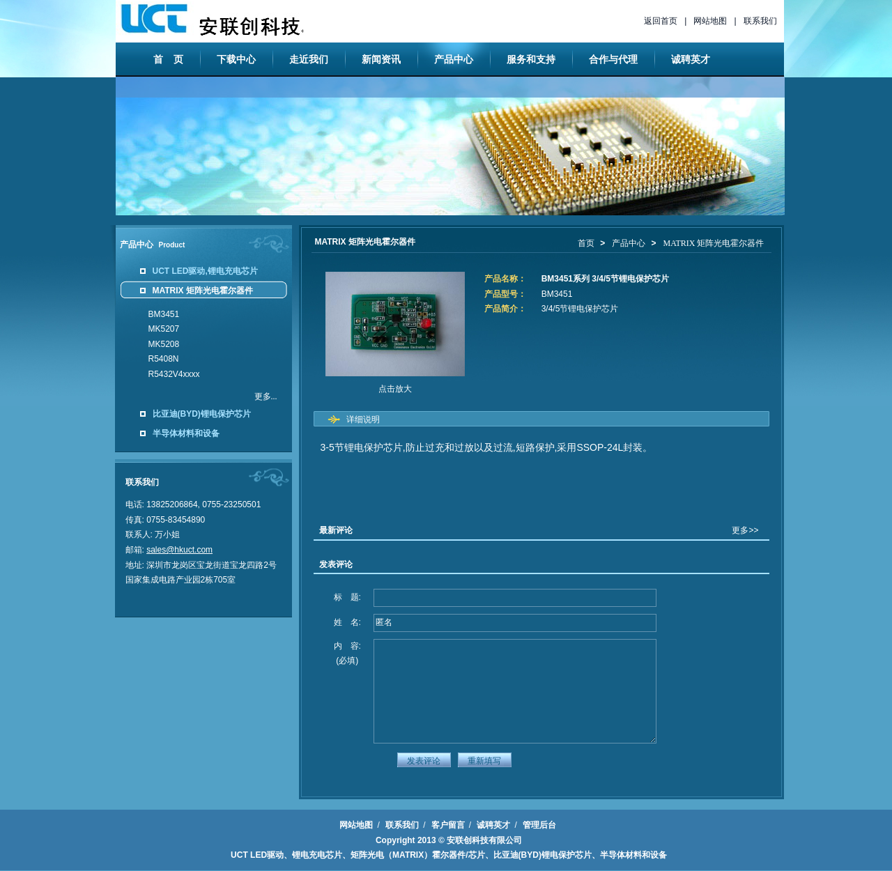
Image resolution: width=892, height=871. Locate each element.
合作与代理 (613, 59)
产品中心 (453, 59)
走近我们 (308, 59)
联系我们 (760, 21)
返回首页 (660, 21)
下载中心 (236, 59)
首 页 (168, 59)
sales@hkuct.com (179, 550)
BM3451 (164, 314)
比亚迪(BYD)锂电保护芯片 (202, 414)
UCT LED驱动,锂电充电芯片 (205, 271)
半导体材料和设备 (186, 433)
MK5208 (164, 344)
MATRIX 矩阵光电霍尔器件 (203, 290)
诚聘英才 (690, 59)
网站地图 (710, 21)
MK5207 (164, 329)
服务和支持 (531, 59)
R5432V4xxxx (174, 374)
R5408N (163, 359)
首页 (586, 243)
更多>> (745, 530)
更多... (265, 396)
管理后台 (539, 825)
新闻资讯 (381, 59)
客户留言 (448, 825)
